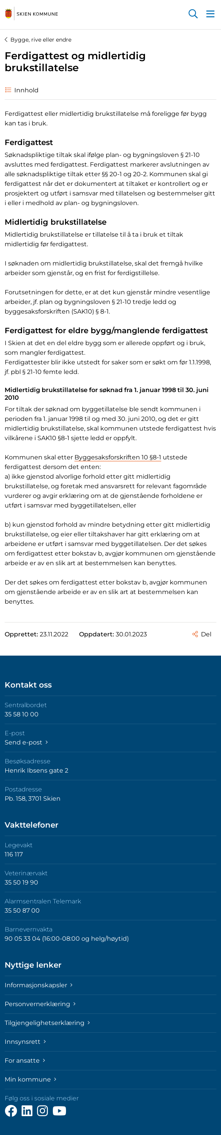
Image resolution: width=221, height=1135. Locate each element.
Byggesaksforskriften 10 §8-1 (117, 457)
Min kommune (30, 1079)
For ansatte (25, 1060)
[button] (193, 14)
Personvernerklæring (40, 1004)
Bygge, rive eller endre (38, 39)
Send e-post (26, 742)
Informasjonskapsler (39, 985)
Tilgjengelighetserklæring (47, 1023)
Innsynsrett (25, 1041)
